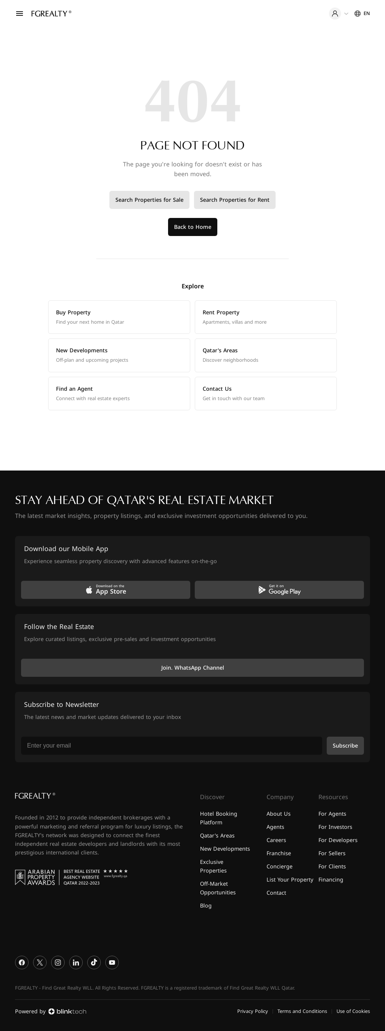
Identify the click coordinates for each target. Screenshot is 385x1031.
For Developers (338, 840)
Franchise (279, 853)
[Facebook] (22, 962)
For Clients (332, 866)
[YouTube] (112, 962)
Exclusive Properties (213, 866)
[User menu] (339, 14)
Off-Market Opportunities (218, 888)
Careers (276, 840)
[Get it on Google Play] (279, 590)
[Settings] (362, 13)
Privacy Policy (252, 1011)
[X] (40, 962)
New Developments (225, 849)
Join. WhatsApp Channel (192, 668)
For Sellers (332, 853)
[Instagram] (58, 962)
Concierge (280, 866)
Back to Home (192, 227)
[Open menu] (19, 13)
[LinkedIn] (76, 962)
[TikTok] (94, 962)
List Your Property (290, 880)
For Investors (335, 827)
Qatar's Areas (217, 836)
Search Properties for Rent (235, 200)
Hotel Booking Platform (218, 818)
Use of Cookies (353, 1011)
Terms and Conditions (302, 1011)
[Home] (51, 14)
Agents (275, 827)
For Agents (332, 814)
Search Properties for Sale (149, 200)
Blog (206, 906)
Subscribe (345, 746)
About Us (279, 814)
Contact (276, 893)
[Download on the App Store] (105, 590)
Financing (330, 880)
